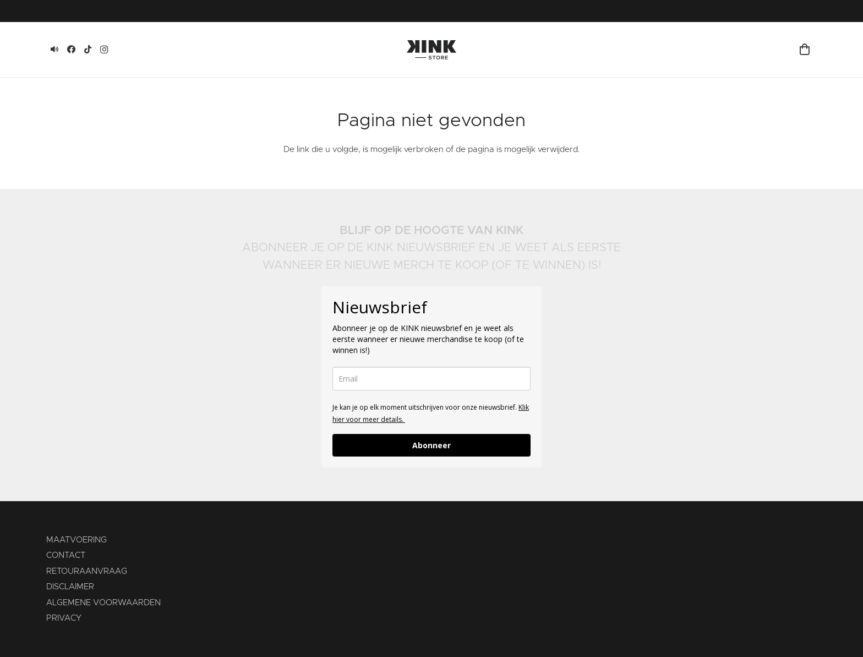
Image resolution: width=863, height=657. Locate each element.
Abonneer (431, 445)
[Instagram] (104, 49)
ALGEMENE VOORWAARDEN (103, 603)
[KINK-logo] (431, 49)
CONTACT (65, 555)
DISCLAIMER (70, 587)
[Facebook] (71, 49)
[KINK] (54, 49)
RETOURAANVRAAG (86, 571)
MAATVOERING (76, 540)
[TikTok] (87, 49)
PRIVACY (63, 618)
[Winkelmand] (805, 49)
